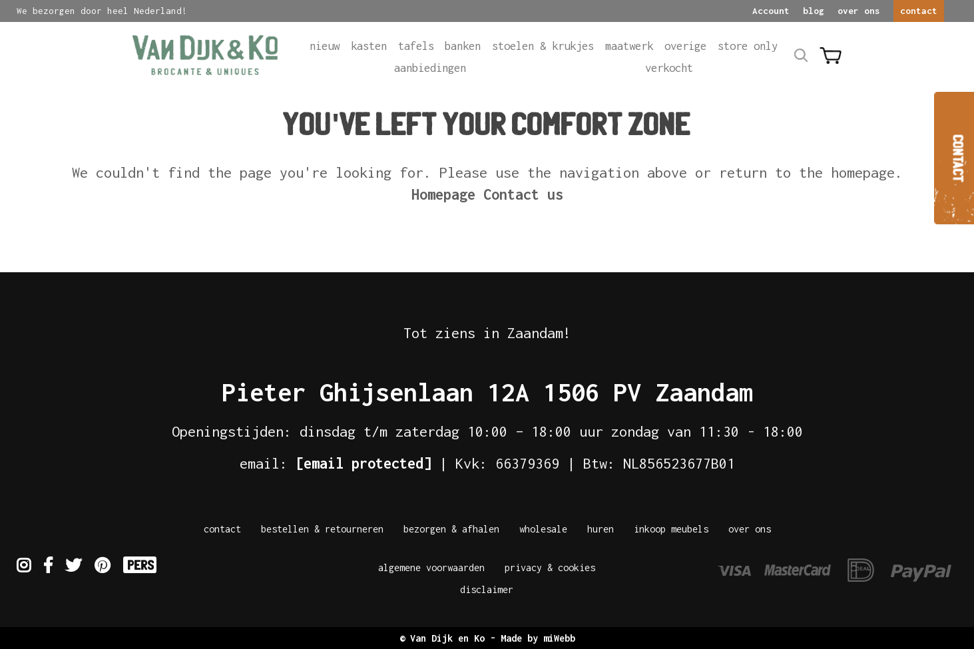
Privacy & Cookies (550, 567)
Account (771, 10)
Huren (600, 529)
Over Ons (749, 529)
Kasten (369, 46)
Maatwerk (629, 46)
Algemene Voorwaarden (431, 567)
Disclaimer (486, 589)
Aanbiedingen (430, 68)
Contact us (523, 194)
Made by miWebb (538, 638)
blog (813, 10)
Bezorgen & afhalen (451, 529)
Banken (463, 46)
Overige (685, 46)
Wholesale (543, 529)
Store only (748, 46)
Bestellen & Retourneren (322, 529)
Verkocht (669, 68)
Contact (222, 529)
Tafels (416, 46)
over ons (859, 10)
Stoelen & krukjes (543, 46)
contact (918, 10)
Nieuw (325, 46)
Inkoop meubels (671, 529)
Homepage (443, 194)
